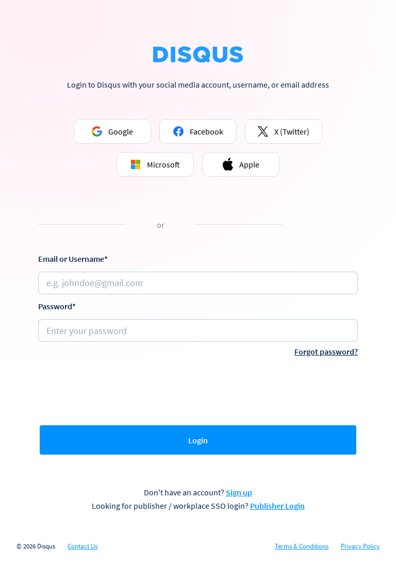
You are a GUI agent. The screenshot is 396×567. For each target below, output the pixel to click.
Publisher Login (277, 506)
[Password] (198, 330)
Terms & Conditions (301, 546)
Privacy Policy (360, 546)
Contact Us (82, 546)
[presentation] (198, 389)
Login (198, 440)
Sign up (239, 492)
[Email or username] (198, 283)
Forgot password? (326, 351)
